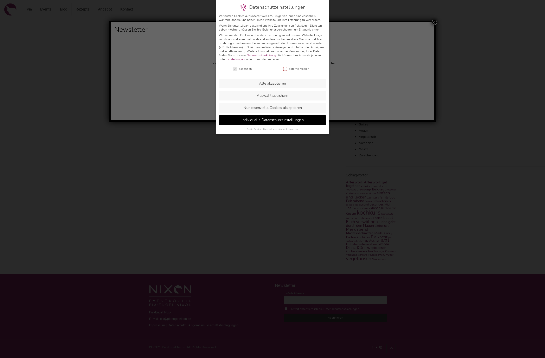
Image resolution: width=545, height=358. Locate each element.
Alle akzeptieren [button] (272, 83)
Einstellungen (236, 59)
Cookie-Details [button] (253, 129)
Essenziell (242, 69)
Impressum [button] (293, 129)
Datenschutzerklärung (261, 55)
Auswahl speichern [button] (272, 95)
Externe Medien (296, 69)
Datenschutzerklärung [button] (274, 129)
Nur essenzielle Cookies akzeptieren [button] (272, 107)
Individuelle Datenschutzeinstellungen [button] (273, 119)
